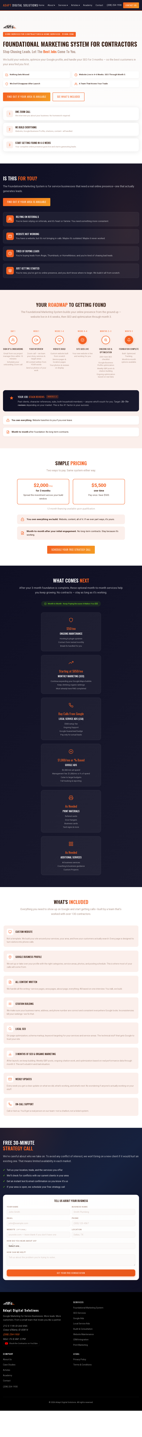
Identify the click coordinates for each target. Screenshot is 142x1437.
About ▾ (51, 5)
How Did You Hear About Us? (22, 1267)
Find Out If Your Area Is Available (26, 96)
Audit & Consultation (83, 1355)
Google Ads (78, 1345)
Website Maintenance (83, 1360)
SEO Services (79, 1339)
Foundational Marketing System (88, 1334)
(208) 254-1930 (114, 5)
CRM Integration (81, 1366)
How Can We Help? (16, 1278)
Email (10, 1245)
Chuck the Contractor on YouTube (22, 1370)
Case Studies (9, 1391)
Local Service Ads (81, 1350)
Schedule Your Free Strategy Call (71, 558)
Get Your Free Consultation (71, 1299)
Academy (87, 5)
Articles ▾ (75, 5)
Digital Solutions (20, 5)
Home (41, 5)
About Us (7, 1386)
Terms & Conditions (82, 1391)
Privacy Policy (79, 1386)
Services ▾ (63, 5)
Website (16, 1256)
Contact (99, 5)
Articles (6, 1396)
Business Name (80, 1233)
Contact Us (131, 5)
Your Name (12, 1233)
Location (77, 1256)
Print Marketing (80, 1371)
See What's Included (68, 96)
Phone (75, 1245)
